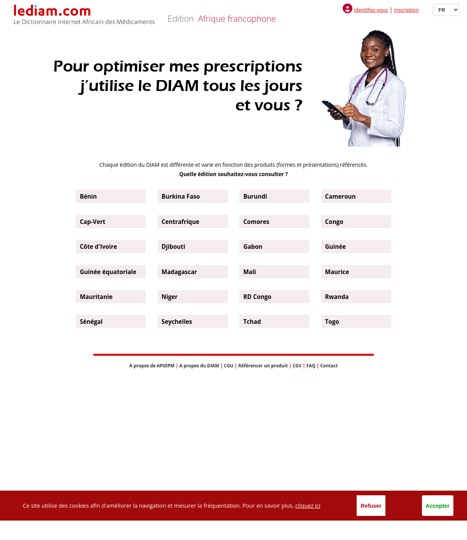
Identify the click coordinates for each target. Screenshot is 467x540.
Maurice (337, 272)
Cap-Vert (92, 221)
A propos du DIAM (199, 366)
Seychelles (177, 321)
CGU (229, 366)
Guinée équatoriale (108, 272)
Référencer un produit (263, 366)
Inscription (406, 9)
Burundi (255, 196)
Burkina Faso (181, 196)
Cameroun (340, 196)
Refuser (371, 506)
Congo (334, 221)
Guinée (335, 246)
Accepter (438, 506)
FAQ (310, 366)
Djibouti (173, 246)
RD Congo (257, 297)
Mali (249, 272)
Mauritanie (96, 297)
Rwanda (337, 297)
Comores (256, 221)
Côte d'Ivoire (98, 246)
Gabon (252, 246)
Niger (170, 297)
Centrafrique (180, 221)
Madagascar (179, 272)
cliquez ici (308, 505)
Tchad (252, 321)
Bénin (88, 196)
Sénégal (91, 321)
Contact (329, 366)
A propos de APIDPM (151, 366)
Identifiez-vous (371, 9)
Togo (332, 321)
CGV (297, 366)
